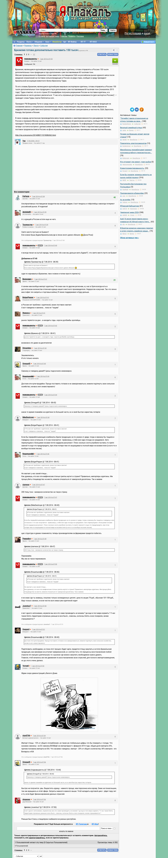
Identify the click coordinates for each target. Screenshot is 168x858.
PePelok (26, 196)
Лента (28, 42)
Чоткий (26, 666)
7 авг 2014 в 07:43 (39, 363)
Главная (19, 46)
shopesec (26, 799)
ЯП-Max (95, 824)
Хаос (47, 42)
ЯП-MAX (93, 42)
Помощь (63, 36)
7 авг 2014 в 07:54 (39, 736)
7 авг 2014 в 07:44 (50, 395)
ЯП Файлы (72, 42)
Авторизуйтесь (100, 835)
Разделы (21, 42)
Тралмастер (28, 225)
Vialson (125, 202)
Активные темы (52, 36)
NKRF (124, 180)
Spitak (124, 139)
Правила (72, 36)
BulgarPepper (28, 297)
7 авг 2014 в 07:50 (50, 564)
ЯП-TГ (83, 42)
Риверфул (27, 539)
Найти (112, 30)
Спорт (132, 215)
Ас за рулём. (125, 200)
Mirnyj (124, 233)
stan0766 (26, 736)
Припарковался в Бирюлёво (132, 193)
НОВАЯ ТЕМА (113, 54)
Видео (131, 130)
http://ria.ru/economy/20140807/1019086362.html (35, 135)
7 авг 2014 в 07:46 (42, 454)
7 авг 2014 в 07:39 (40, 212)
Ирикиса (26, 313)
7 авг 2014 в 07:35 (46, 59)
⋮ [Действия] (117, 50)
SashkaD (125, 189)
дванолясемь (127, 164)
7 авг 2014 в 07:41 (40, 279)
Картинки (133, 208)
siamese (26, 485)
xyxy (123, 196)
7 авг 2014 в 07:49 (40, 539)
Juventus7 (27, 606)
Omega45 (26, 364)
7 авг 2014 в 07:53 (37, 666)
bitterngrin (125, 158)
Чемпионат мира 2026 (129, 212)
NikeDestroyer (28, 417)
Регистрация (133, 33)
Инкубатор (57, 42)
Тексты (132, 180)
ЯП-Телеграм (81, 824)
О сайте (42, 36)
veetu (124, 130)
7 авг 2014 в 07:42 (50, 325)
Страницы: (19, 54)
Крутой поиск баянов (48, 34)
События (44, 46)
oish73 (124, 208)
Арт (64, 42)
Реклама (80, 36)
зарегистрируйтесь (37, 838)
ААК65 (124, 215)
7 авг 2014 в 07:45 (43, 417)
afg (123, 224)
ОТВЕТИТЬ (102, 54)
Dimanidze (27, 348)
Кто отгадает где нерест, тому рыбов (135, 162)
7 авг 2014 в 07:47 (38, 485)
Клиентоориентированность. (132, 168)
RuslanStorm (126, 124)
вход (147, 33)
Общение (38, 42)
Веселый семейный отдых (131, 128)
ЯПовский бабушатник (129, 206)
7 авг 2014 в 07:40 (50, 245)
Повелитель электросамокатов (133, 143)
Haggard (26, 629)
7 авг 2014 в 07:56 (39, 762)
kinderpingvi (126, 146)
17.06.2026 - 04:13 (33, 141)
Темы (102, 30)
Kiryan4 (125, 171)
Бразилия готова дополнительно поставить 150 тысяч (46, 50)
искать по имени (66, 831)
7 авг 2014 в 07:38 (38, 196)
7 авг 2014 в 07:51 (38, 629)
